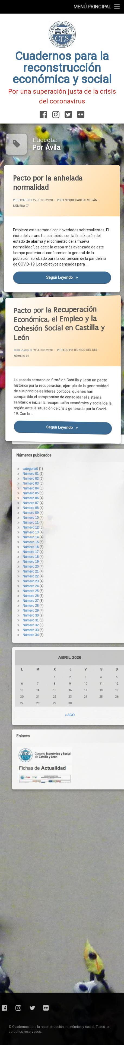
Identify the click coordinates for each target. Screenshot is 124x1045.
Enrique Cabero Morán (80, 200)
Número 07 (20, 205)
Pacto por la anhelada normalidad (47, 182)
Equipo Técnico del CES (73, 352)
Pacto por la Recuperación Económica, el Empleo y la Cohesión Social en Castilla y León (48, 310)
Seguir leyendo (78, 277)
